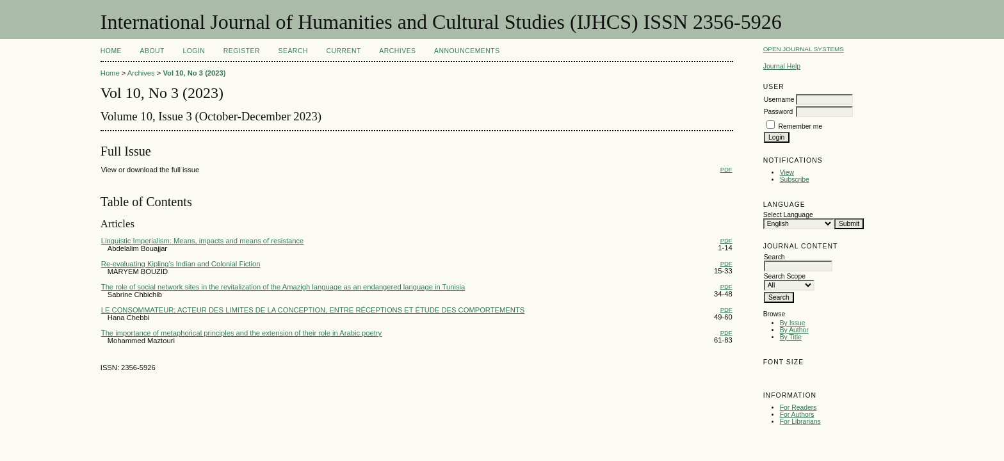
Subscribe (794, 179)
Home (111, 50)
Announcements (467, 50)
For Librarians (800, 421)
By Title (791, 337)
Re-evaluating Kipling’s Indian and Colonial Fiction (181, 264)
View (787, 172)
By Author (794, 330)
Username (779, 99)
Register (241, 50)
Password (778, 111)
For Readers (798, 407)
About (152, 50)
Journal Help (781, 66)
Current (343, 50)
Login (193, 50)
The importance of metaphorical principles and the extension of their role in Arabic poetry (241, 333)
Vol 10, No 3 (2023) (194, 73)
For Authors (797, 414)
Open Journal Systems (803, 49)
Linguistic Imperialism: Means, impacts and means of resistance (202, 241)
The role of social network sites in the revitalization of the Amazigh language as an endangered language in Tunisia (283, 287)
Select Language (788, 214)
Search (293, 50)
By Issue (793, 323)
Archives (397, 50)
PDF (726, 169)
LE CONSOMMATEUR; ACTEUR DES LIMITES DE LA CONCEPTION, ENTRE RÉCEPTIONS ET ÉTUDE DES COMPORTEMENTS (312, 310)
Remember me (801, 126)
